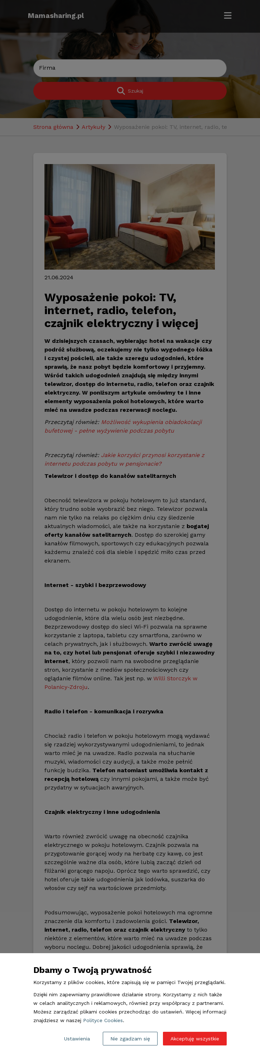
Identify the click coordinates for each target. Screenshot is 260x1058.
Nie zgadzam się (130, 1038)
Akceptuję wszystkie (194, 1038)
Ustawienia (77, 1038)
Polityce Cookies (103, 1020)
